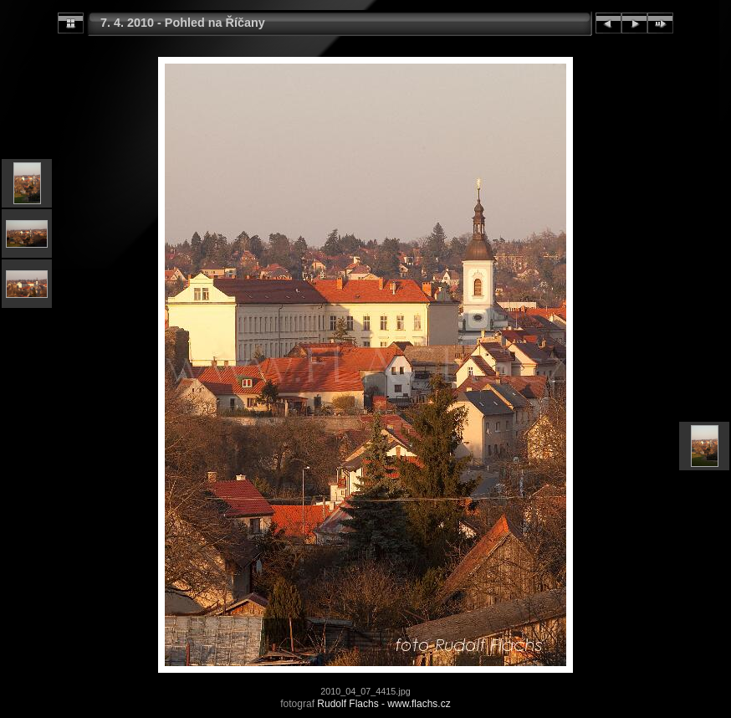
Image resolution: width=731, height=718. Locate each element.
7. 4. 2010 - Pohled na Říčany (182, 22)
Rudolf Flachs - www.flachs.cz (383, 704)
